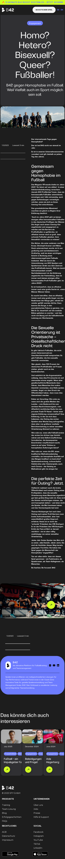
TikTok (37, 844)
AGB (4, 832)
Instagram (39, 836)
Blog (4, 813)
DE (58, 10)
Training (6, 805)
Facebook (38, 832)
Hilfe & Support (41, 817)
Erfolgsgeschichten (11, 817)
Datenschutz (8, 836)
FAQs (4, 821)
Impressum (7, 840)
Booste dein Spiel (44, 10)
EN (62, 10)
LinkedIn (38, 848)
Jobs (36, 809)
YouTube (38, 840)
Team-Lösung (9, 809)
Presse (37, 813)
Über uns (38, 805)
